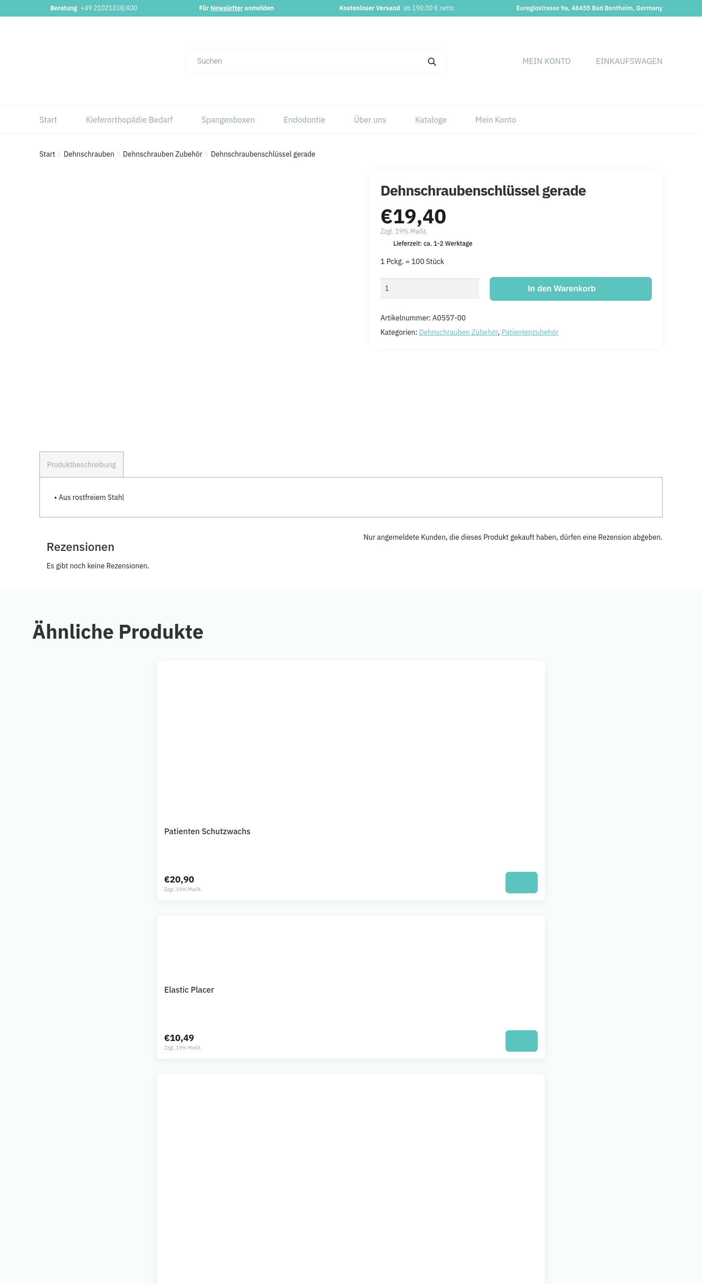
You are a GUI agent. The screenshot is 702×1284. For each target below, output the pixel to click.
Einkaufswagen (629, 61)
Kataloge (431, 120)
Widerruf (605, 1215)
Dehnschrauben (89, 153)
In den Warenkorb (561, 288)
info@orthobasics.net (283, 1162)
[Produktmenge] (430, 288)
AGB (598, 1198)
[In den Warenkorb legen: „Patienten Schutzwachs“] (243, 793)
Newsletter (226, 8)
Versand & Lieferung (623, 1233)
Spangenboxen (228, 120)
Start (48, 120)
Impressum (609, 1162)
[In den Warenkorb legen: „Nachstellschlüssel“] (552, 793)
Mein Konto (546, 61)
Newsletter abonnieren (286, 1212)
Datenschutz (611, 1180)
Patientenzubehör (530, 332)
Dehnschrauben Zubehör (162, 153)
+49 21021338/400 (109, 8)
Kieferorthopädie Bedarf (129, 120)
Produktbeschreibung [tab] (81, 375)
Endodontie (304, 120)
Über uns (370, 120)
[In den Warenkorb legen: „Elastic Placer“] (397, 793)
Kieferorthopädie (480, 1180)
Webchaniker (433, 1270)
